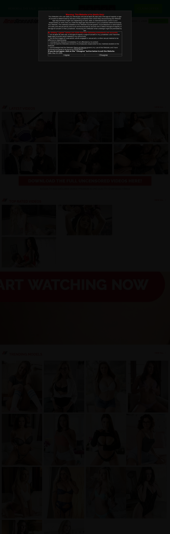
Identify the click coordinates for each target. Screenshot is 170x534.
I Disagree (103, 55)
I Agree (66, 55)
